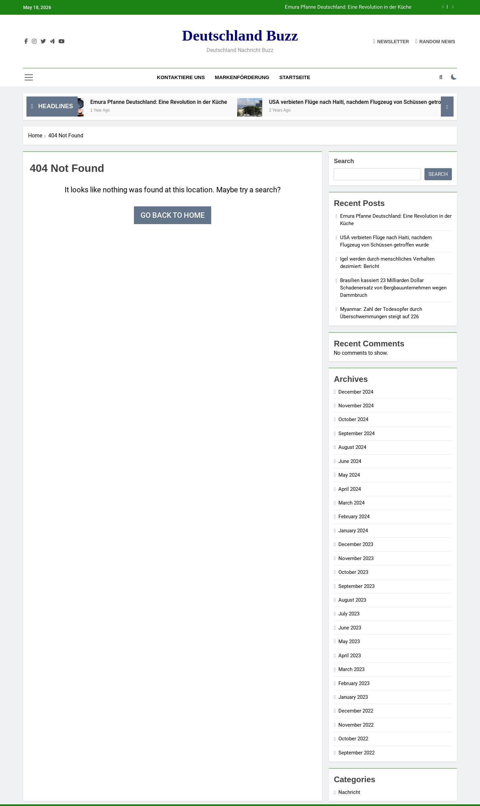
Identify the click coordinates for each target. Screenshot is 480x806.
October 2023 (353, 572)
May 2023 (349, 642)
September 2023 (356, 586)
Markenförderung (242, 77)
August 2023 (352, 600)
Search (344, 161)
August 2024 (352, 447)
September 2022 (356, 753)
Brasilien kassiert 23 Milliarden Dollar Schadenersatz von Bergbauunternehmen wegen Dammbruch (393, 287)
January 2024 (353, 531)
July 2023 (348, 614)
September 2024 (356, 433)
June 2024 (349, 461)
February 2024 (354, 517)
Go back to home (173, 215)
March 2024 (351, 503)
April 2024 (349, 489)
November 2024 (356, 406)
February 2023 (354, 683)
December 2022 (355, 711)
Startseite (294, 77)
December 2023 (355, 544)
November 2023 (356, 558)
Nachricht (349, 792)
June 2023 (349, 628)
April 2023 (349, 656)
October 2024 (353, 419)
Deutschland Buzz (240, 35)
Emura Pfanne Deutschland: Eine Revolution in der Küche (348, 7)
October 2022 (353, 739)
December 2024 (355, 392)
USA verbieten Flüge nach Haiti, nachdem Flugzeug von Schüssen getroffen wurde (376, 102)
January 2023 (353, 697)
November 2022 (356, 725)
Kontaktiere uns (181, 77)
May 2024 (349, 475)
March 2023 (351, 669)
